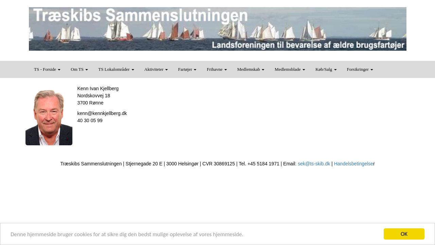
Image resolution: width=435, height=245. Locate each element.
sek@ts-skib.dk (314, 163)
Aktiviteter (156, 69)
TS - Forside (47, 69)
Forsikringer (360, 69)
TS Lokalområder (116, 69)
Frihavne (217, 69)
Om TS (79, 69)
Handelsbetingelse (353, 163)
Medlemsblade (290, 69)
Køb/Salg (325, 69)
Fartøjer (187, 69)
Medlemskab (250, 69)
